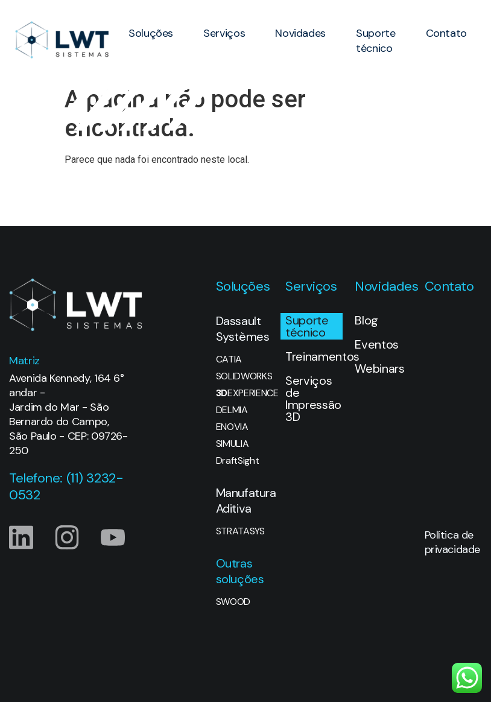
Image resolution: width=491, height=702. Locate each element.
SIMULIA (232, 444)
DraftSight (237, 461)
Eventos (377, 344)
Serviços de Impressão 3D (313, 398)
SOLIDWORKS (244, 376)
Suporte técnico (375, 40)
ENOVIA (232, 427)
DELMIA (232, 410)
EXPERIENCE (244, 393)
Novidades (300, 33)
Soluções (150, 33)
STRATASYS (240, 531)
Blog (366, 320)
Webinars (379, 368)
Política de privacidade (452, 542)
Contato (446, 33)
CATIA (229, 359)
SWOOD (233, 602)
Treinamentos (314, 356)
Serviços (224, 33)
